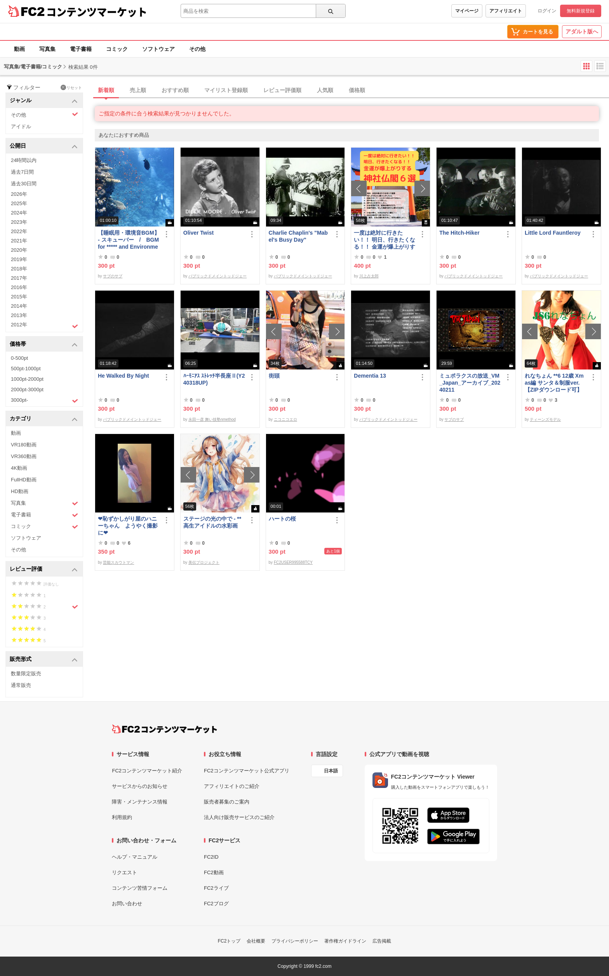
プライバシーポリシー (294, 941)
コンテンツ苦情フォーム (139, 888)
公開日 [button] (44, 146)
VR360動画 (24, 456)
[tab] (352, 90)
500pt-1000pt (26, 368)
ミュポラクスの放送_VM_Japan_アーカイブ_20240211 (469, 383)
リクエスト (124, 872)
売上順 (138, 90)
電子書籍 (81, 49)
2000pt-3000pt (27, 389)
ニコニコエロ (285, 419)
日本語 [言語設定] (331, 771)
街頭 (274, 376)
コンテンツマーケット (96, 11)
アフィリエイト (505, 11)
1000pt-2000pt (27, 379)
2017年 (19, 278)
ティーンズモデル (545, 419)
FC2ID (211, 857)
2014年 (19, 306)
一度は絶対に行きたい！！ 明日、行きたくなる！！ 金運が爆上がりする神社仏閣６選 (384, 240)
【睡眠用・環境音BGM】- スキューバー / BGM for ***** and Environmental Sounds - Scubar (129, 240)
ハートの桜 (282, 519)
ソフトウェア (158, 49)
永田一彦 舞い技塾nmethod (212, 419)
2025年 (19, 203)
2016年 (19, 287)
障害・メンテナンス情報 (139, 802)
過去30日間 (24, 183)
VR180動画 (24, 445)
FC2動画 (214, 872)
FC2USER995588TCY (293, 562)
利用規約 (122, 817)
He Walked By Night (123, 376)
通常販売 (21, 685)
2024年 (19, 213)
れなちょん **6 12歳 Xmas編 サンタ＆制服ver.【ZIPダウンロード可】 (554, 383)
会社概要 (256, 941)
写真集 (47, 49)
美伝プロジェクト (203, 562)
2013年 (19, 315)
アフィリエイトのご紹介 (231, 786)
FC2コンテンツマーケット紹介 (147, 771)
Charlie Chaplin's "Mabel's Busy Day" (298, 236)
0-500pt (19, 358)
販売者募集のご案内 (226, 802)
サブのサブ (112, 276)
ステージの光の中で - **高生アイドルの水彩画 (212, 522)
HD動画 (19, 491)
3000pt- (44, 400)
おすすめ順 (175, 90)
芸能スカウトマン (118, 562)
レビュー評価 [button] (44, 569)
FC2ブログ (216, 903)
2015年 (19, 297)
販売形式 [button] (44, 659)
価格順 (357, 90)
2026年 (19, 194)
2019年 (19, 259)
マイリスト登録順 (226, 90)
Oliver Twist (198, 233)
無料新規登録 (581, 11)
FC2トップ (229, 941)
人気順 (325, 90)
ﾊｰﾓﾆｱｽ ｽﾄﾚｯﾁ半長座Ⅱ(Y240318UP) (214, 379)
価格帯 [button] (44, 344)
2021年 (19, 241)
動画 (19, 49)
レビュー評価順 (282, 90)
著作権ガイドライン (345, 941)
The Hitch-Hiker (459, 233)
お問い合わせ (127, 903)
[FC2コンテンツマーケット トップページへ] (164, 728)
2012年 (44, 325)
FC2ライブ (216, 888)
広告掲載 (381, 941)
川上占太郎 (369, 276)
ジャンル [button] (44, 101)
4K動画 (19, 468)
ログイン (547, 11)
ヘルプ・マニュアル (134, 857)
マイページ (466, 11)
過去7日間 (22, 172)
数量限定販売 (26, 673)
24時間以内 (24, 160)
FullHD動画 (24, 480)
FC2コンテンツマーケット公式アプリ (246, 771)
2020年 (19, 250)
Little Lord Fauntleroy (553, 233)
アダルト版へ (582, 31)
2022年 (19, 231)
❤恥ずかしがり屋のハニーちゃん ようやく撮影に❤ (128, 526)
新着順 (106, 90)
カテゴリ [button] (44, 419)
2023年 (19, 222)
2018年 (19, 269)
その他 (197, 49)
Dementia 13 (370, 376)
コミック (117, 49)
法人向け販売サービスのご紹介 (239, 817)
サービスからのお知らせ (139, 786)
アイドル (21, 126)
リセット (71, 87)
